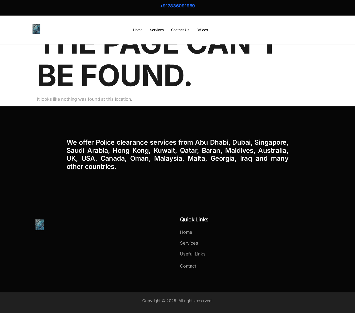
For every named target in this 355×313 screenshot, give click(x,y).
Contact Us (180, 30)
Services (157, 30)
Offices (202, 30)
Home (137, 30)
